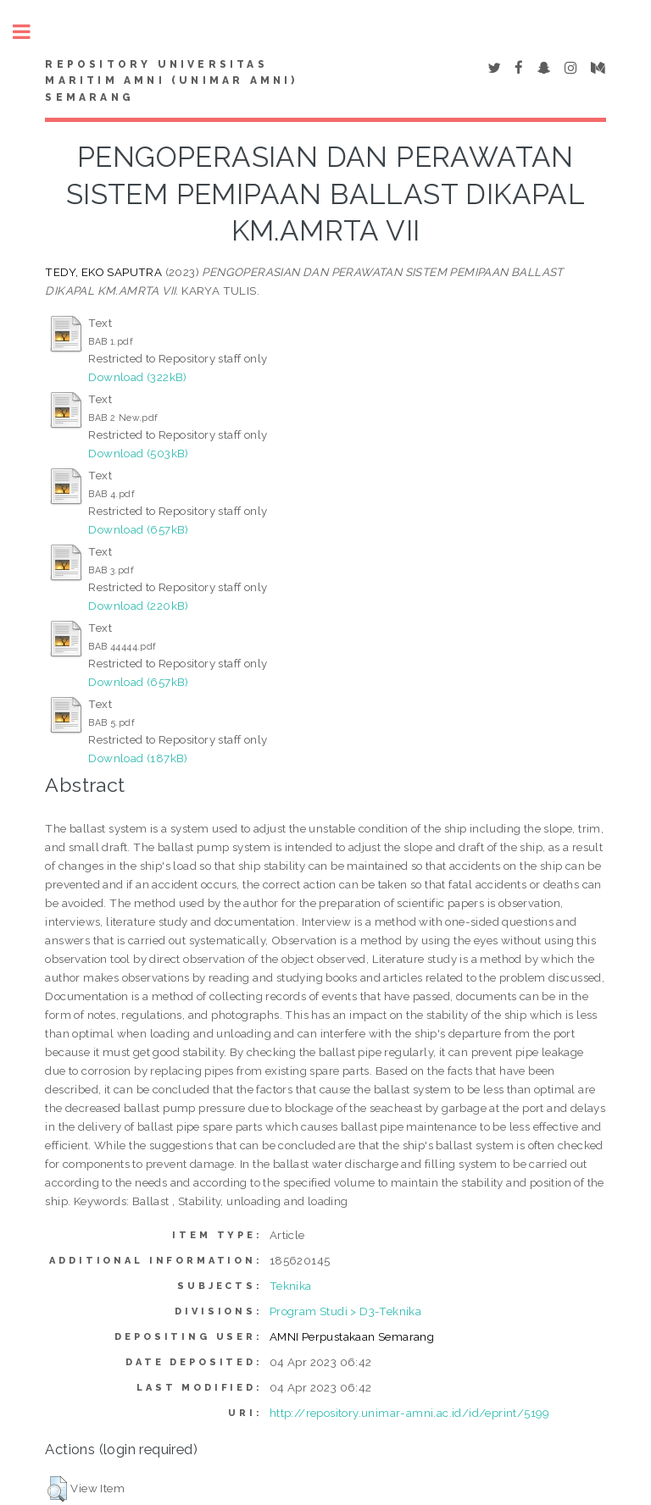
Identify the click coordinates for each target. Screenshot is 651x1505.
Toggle (30, 32)
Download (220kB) (138, 605)
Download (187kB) (137, 758)
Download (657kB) (138, 529)
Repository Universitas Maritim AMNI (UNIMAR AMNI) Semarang (171, 81)
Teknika (291, 1285)
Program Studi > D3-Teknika (345, 1311)
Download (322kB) (137, 377)
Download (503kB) (138, 453)
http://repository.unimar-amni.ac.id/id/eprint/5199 (410, 1412)
